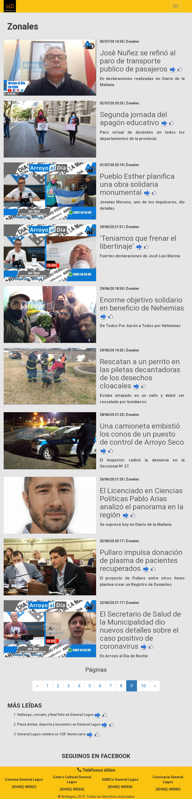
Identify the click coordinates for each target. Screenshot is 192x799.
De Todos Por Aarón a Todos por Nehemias (140, 325)
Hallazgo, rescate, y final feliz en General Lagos (59, 715)
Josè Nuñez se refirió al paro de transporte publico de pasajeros (138, 61)
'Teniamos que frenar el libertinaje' (138, 242)
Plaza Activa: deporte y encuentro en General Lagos (62, 724)
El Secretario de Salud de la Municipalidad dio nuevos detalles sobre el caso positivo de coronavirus (140, 630)
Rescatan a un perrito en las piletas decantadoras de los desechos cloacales (140, 373)
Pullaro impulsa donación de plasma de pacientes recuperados (141, 560)
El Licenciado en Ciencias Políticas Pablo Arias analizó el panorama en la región (141, 502)
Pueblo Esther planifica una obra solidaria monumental (137, 184)
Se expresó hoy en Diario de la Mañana (135, 524)
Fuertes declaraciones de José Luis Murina (140, 256)
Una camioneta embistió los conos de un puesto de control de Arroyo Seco (142, 438)
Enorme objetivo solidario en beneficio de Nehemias (142, 308)
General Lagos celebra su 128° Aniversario (55, 734)
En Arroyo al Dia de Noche (124, 656)
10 (143, 685)
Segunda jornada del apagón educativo (134, 118)
